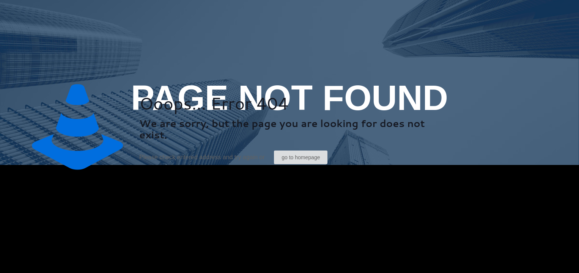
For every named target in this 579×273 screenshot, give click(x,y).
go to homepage (301, 157)
